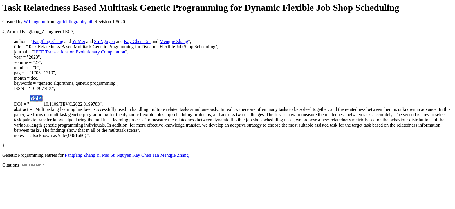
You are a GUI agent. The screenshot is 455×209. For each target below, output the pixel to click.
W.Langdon (34, 21)
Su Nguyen (104, 41)
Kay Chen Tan (137, 41)
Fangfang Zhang (47, 41)
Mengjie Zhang (174, 41)
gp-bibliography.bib (75, 21)
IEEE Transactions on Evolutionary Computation (79, 51)
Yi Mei (78, 41)
